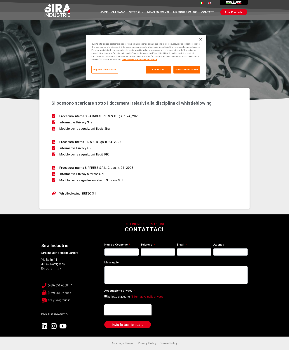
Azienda (218, 244)
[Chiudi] (200, 39)
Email (181, 244)
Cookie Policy (168, 343)
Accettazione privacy (118, 290)
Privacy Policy (147, 343)
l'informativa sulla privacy (147, 296)
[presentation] (128, 309)
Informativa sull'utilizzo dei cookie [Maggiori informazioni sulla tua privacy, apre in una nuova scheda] (139, 59)
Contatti (207, 12)
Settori (136, 12)
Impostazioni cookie (104, 69)
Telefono (147, 244)
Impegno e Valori (185, 12)
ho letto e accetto (135, 296)
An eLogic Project (123, 343)
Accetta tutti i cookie (186, 69)
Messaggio (111, 262)
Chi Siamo (118, 12)
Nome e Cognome (116, 244)
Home (104, 12)
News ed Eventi (158, 12)
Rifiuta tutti (158, 69)
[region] (146, 57)
